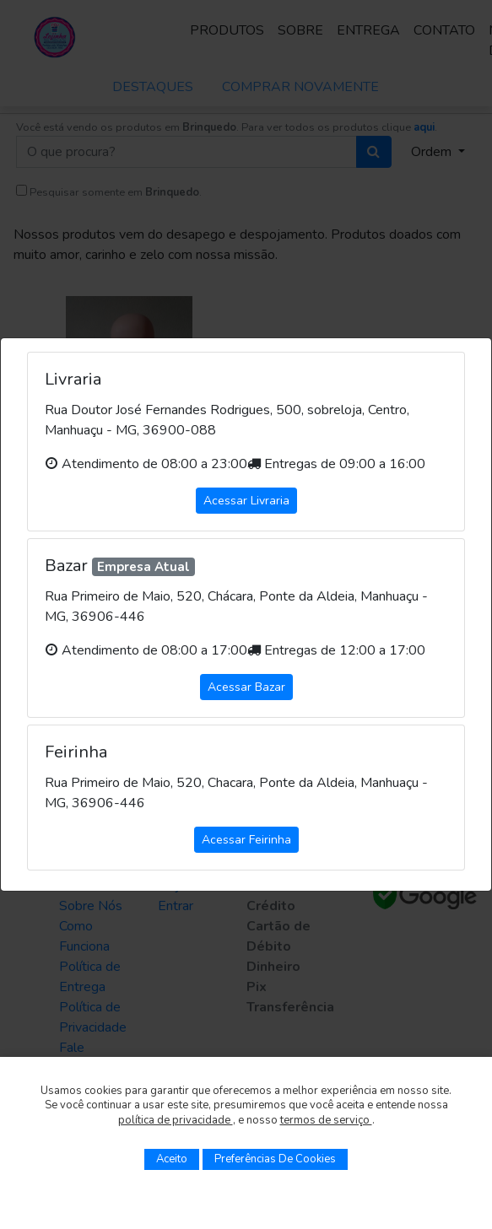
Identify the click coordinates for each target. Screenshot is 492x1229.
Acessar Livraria (246, 501)
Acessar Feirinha (246, 840)
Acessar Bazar (246, 687)
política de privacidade (175, 1120)
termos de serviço (326, 1120)
